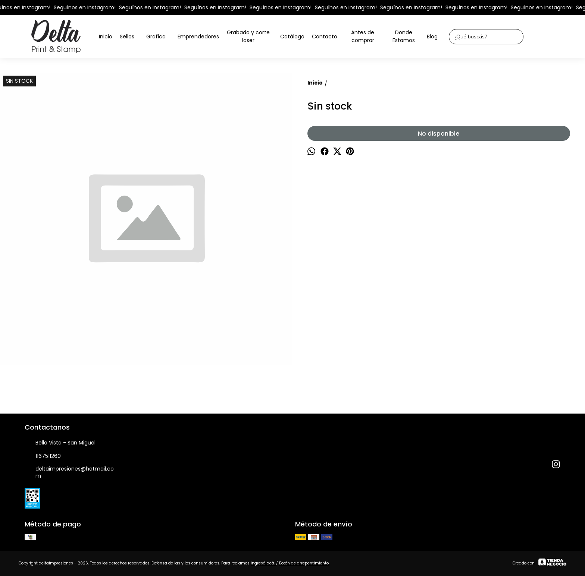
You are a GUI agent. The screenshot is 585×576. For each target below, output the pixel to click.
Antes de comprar (362, 36)
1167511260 (43, 456)
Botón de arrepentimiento (304, 563)
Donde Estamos (403, 36)
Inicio (105, 36)
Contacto (324, 36)
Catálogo (292, 36)
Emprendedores (198, 36)
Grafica (159, 37)
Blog (432, 36)
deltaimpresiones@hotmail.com (69, 472)
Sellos (131, 37)
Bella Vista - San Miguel (60, 443)
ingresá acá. (263, 563)
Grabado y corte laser (251, 36)
